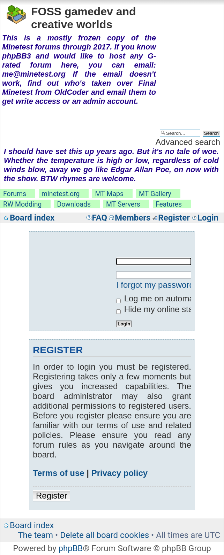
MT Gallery (155, 194)
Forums (14, 194)
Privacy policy (119, 473)
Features (169, 204)
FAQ (99, 218)
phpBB (70, 548)
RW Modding (22, 204)
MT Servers (123, 204)
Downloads (74, 204)
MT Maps (109, 194)
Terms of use (58, 473)
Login (207, 218)
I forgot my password (155, 285)
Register (174, 218)
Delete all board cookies (104, 535)
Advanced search (188, 142)
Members (132, 218)
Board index (32, 218)
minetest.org (61, 194)
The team (35, 535)
